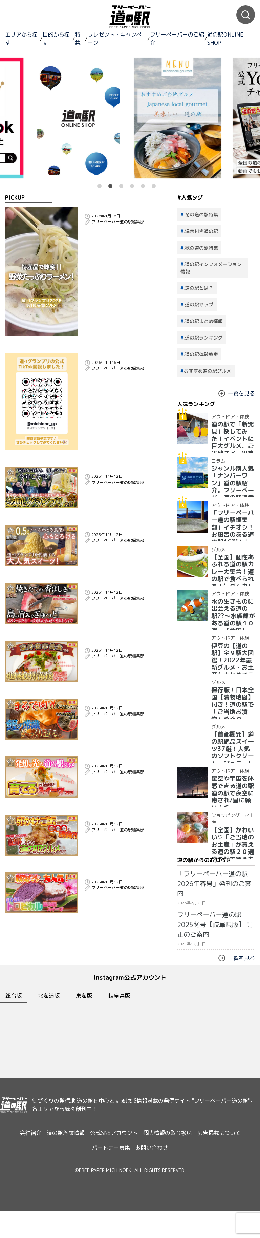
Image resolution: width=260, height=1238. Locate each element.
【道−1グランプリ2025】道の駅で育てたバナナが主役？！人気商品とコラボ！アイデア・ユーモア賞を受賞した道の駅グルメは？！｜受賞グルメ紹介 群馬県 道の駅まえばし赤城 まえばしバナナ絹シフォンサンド (124, 821)
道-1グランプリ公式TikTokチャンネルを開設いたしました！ (124, 359)
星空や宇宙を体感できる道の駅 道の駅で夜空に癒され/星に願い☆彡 (232, 782)
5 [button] (143, 186)
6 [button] (154, 186)
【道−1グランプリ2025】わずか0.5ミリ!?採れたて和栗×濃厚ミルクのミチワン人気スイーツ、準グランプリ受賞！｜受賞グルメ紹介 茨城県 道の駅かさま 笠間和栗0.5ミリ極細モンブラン (123, 552)
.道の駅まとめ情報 (203, 321)
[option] (179, 118)
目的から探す (56, 38)
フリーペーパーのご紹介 (177, 38)
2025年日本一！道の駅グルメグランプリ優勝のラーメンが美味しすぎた (123, 216)
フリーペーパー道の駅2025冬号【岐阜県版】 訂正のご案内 (211, 901)
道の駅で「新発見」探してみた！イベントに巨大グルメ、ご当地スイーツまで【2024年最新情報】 (232, 430)
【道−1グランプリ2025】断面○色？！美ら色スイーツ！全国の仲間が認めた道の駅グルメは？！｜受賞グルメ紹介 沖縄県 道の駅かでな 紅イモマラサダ (124, 960)
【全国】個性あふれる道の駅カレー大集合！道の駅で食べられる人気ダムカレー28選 (231, 563)
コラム (216, 458)
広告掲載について (227, 1170)
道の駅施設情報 (62, 1170)
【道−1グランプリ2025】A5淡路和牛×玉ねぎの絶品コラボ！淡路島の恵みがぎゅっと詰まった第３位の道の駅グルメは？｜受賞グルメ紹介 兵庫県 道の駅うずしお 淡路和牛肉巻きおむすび (124, 619)
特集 (78, 38)
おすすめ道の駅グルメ (207, 371)
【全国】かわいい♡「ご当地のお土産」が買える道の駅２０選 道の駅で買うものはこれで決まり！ (231, 829)
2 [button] (110, 186)
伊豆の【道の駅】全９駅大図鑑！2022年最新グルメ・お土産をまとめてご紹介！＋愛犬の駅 (232, 652)
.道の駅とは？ (198, 288)
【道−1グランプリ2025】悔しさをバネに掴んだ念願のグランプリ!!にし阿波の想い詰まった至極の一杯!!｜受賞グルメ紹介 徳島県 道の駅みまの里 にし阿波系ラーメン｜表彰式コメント (123, 485)
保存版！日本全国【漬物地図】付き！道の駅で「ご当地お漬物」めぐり (231, 694)
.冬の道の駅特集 (200, 214)
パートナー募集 (109, 1178)
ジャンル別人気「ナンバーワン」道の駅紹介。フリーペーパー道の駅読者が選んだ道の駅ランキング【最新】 (231, 477)
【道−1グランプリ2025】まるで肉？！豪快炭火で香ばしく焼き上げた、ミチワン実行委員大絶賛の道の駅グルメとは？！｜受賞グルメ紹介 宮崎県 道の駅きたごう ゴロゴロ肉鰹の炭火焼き (123, 751)
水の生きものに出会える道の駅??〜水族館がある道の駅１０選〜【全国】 (231, 605)
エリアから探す (21, 38)
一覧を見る (238, 393)
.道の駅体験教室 (200, 354)
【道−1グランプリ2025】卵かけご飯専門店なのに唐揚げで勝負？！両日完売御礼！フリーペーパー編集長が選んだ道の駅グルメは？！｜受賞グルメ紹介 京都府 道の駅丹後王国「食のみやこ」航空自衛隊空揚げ (124, 893)
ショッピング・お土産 (228, 813)
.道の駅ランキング (203, 337)
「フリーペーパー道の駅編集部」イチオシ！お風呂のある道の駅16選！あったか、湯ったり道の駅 (231, 519)
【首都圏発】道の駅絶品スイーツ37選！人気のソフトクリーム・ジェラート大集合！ (231, 740)
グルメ (216, 547)
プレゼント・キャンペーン (115, 38)
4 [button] (132, 186)
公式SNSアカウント (114, 1170)
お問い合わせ (153, 1178)
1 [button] (100, 186)
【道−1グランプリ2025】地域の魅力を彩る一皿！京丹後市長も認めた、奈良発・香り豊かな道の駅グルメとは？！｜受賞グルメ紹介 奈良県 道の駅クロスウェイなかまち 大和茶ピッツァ (123, 685)
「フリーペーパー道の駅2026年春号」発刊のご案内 (214, 875)
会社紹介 (22, 1170)
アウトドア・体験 (224, 414)
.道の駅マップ (198, 304)
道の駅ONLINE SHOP (225, 38)
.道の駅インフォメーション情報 (211, 268)
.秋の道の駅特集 (200, 247)
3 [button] (121, 186)
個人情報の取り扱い (171, 1170)
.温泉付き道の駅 (200, 231)
